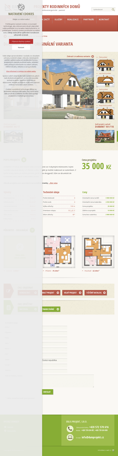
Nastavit (21, 47)
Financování (48, 309)
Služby (58, 19)
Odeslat (47, 391)
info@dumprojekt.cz (93, 437)
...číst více (53, 183)
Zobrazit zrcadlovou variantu (78, 56)
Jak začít (44, 19)
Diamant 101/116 (104, 125)
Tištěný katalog (94, 292)
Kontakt (104, 19)
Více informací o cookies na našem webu (21, 71)
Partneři (88, 19)
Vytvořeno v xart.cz (104, 450)
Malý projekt (48, 292)
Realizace (73, 19)
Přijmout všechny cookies (21, 41)
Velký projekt (70, 292)
